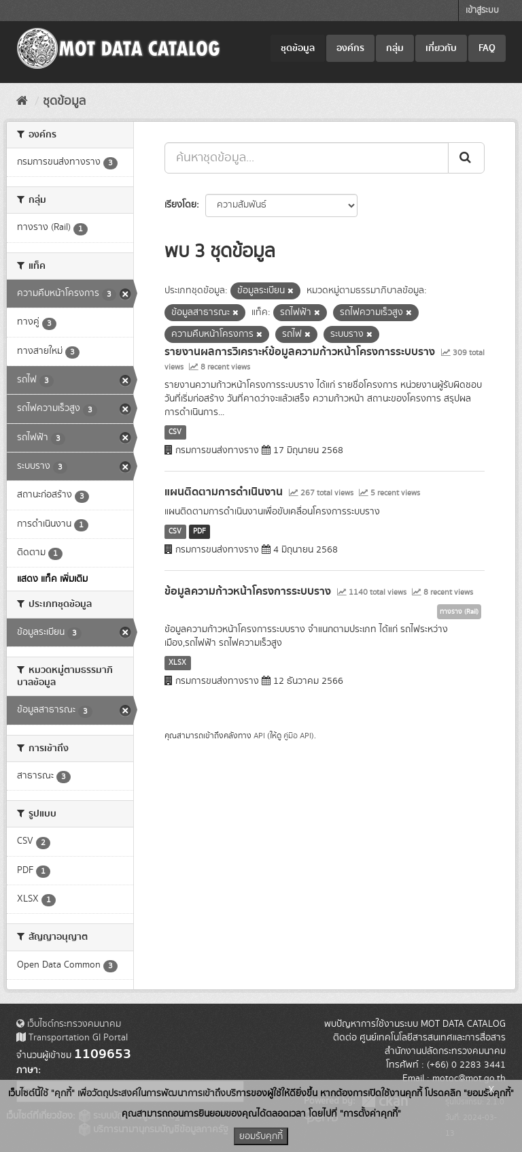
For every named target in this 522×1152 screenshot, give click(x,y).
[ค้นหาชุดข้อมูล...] (306, 158)
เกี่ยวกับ (441, 48)
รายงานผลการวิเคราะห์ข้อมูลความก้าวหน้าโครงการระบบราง (299, 352)
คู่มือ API (297, 736)
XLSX (177, 662)
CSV (175, 432)
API (259, 736)
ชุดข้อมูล (298, 48)
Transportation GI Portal (72, 1037)
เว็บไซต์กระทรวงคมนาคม (68, 1024)
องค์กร (350, 48)
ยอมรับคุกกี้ (261, 1136)
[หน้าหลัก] (22, 101)
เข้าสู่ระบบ (482, 10)
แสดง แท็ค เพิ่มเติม (52, 579)
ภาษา (27, 1070)
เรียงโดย (180, 205)
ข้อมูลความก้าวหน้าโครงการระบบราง (247, 591)
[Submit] (466, 158)
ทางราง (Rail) (459, 611)
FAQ (486, 48)
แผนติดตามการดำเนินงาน (223, 492)
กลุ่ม (395, 48)
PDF (199, 531)
